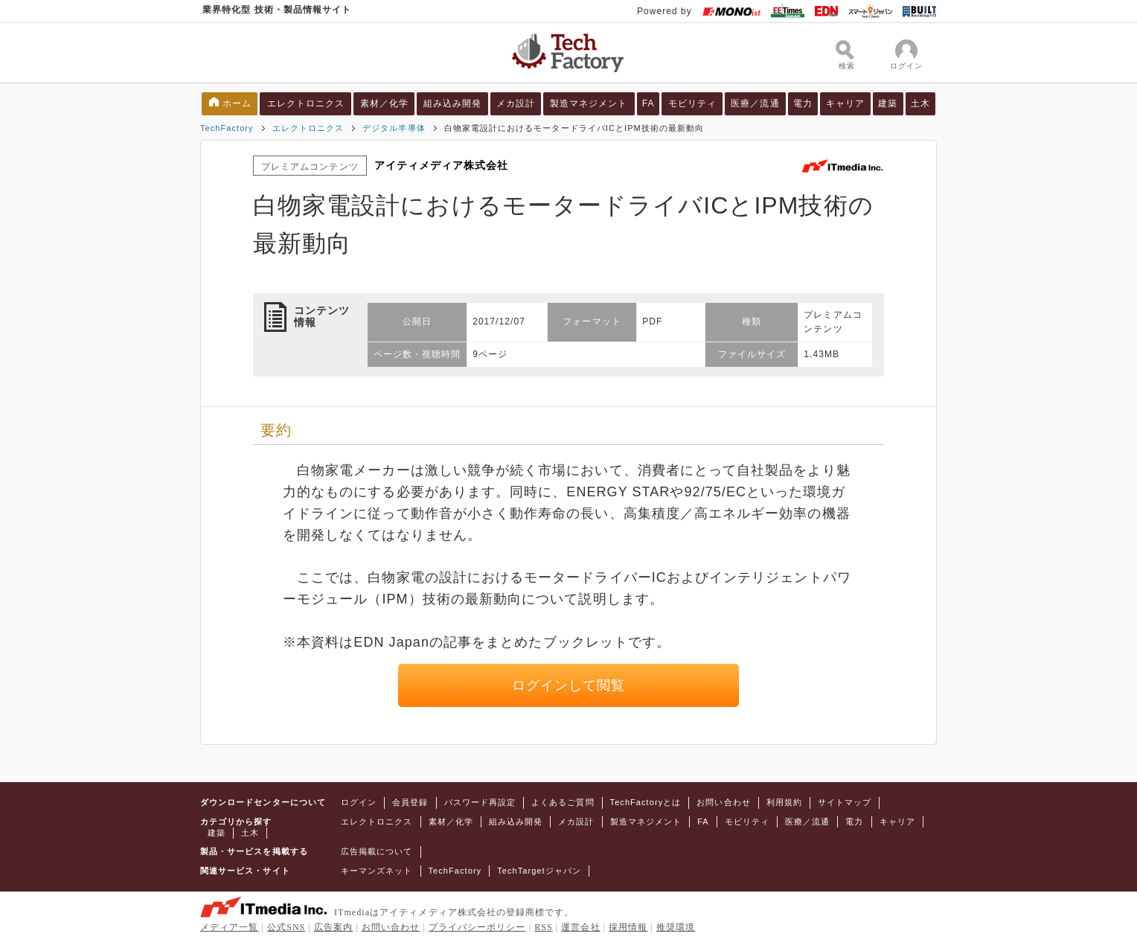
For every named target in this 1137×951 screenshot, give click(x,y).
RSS (543, 927)
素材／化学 (384, 103)
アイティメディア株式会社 (441, 165)
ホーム (237, 103)
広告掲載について (377, 851)
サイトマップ (844, 802)
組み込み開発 (452, 103)
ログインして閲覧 (569, 685)
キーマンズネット (377, 870)
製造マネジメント (589, 103)
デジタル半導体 (393, 128)
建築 (887, 103)
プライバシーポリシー (477, 927)
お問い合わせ (723, 802)
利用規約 (784, 802)
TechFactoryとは (646, 802)
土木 (920, 103)
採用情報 (628, 927)
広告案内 (333, 927)
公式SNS (286, 927)
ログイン (359, 802)
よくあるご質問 (562, 802)
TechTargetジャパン (539, 870)
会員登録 (410, 802)
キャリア (845, 103)
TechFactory (227, 128)
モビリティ (692, 103)
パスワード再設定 (480, 802)
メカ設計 (515, 103)
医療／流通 (755, 103)
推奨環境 (675, 927)
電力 (803, 103)
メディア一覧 (229, 927)
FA (648, 103)
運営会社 (580, 927)
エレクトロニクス (306, 103)
